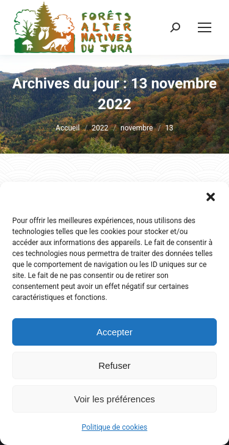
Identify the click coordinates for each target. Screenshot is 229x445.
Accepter (114, 332)
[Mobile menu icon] (204, 27)
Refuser (114, 365)
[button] (211, 197)
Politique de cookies (114, 427)
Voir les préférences (114, 399)
